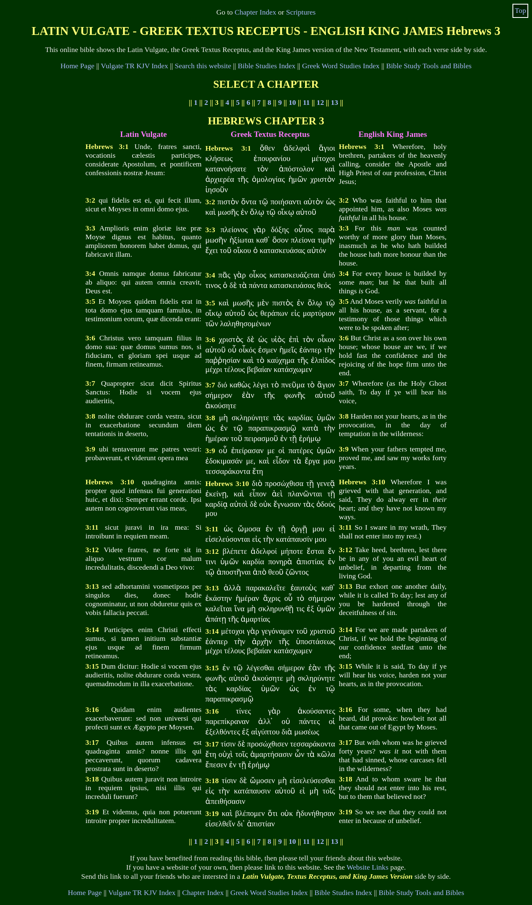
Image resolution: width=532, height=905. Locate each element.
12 (320, 102)
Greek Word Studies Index (340, 66)
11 (306, 102)
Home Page (77, 66)
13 (334, 102)
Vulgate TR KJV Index (134, 66)
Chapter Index (255, 12)
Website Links (368, 867)
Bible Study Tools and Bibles (429, 66)
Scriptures (300, 12)
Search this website (203, 66)
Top (520, 10)
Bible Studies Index (267, 66)
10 (292, 102)
